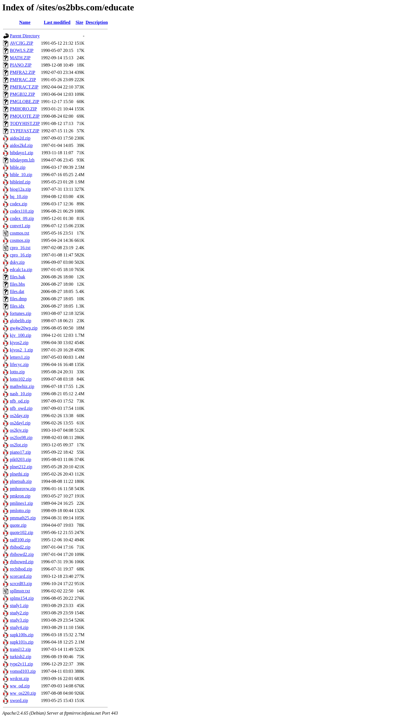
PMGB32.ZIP (22, 94)
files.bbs (17, 284)
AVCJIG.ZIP (21, 43)
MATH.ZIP (20, 57)
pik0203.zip (20, 459)
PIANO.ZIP (21, 65)
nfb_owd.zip (21, 408)
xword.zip (19, 700)
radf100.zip (20, 539)
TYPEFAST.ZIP (24, 130)
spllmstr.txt (20, 591)
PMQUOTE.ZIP (24, 116)
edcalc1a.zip (21, 269)
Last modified (57, 22)
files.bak (17, 276)
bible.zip (18, 167)
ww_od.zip (20, 685)
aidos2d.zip (20, 138)
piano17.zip (20, 452)
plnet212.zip (21, 466)
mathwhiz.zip (22, 386)
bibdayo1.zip (21, 152)
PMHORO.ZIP (23, 108)
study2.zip (19, 612)
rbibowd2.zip (22, 554)
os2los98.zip (21, 437)
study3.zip (19, 620)
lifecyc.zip (19, 364)
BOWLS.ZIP (21, 50)
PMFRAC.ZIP (23, 79)
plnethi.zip (19, 474)
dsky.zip (17, 262)
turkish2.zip (20, 656)
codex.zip (18, 203)
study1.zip (19, 605)
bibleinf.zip (20, 182)
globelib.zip (20, 320)
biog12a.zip (20, 189)
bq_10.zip (19, 196)
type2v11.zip (21, 664)
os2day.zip (19, 415)
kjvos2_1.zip (21, 349)
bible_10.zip (21, 174)
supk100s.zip (21, 634)
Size (80, 22)
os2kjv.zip (19, 430)
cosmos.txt (19, 233)
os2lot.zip (19, 444)
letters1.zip (20, 357)
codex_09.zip (22, 218)
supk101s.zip (21, 642)
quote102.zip (21, 532)
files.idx (17, 306)
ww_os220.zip (23, 693)
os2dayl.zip (20, 423)
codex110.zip (22, 211)
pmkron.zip (20, 496)
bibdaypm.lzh (22, 160)
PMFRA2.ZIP (22, 72)
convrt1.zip (20, 225)
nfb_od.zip (19, 401)
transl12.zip (20, 649)
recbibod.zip (21, 569)
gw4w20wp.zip (23, 328)
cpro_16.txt (20, 247)
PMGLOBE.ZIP (24, 101)
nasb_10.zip (21, 393)
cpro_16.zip (20, 255)
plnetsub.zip (21, 481)
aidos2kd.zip (21, 145)
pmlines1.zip (21, 503)
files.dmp (18, 298)
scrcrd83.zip (21, 583)
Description (97, 22)
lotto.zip (17, 371)
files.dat (17, 291)
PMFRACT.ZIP (24, 87)
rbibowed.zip (21, 561)
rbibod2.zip (20, 547)
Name (24, 22)
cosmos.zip (20, 240)
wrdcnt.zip (19, 678)
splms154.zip (22, 598)
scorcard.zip (21, 576)
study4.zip (19, 627)
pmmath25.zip (23, 517)
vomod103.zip (23, 671)
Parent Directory (25, 35)
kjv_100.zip (20, 335)
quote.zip (18, 525)
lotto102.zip (21, 379)
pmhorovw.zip (23, 488)
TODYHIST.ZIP (25, 123)
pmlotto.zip (20, 510)
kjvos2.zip (19, 342)
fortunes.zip (20, 313)
